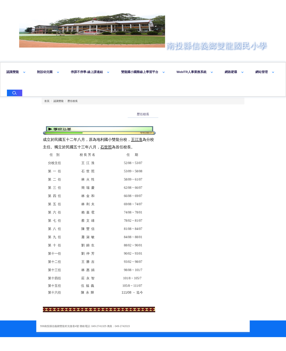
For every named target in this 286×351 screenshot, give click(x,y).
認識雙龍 (58, 106)
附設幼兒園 (72, 72)
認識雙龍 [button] (40, 72)
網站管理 (12, 91)
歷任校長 (72, 106)
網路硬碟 (258, 72)
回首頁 (11, 72)
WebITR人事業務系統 (219, 72)
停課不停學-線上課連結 (114, 72)
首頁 (46, 106)
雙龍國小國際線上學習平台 (167, 72)
